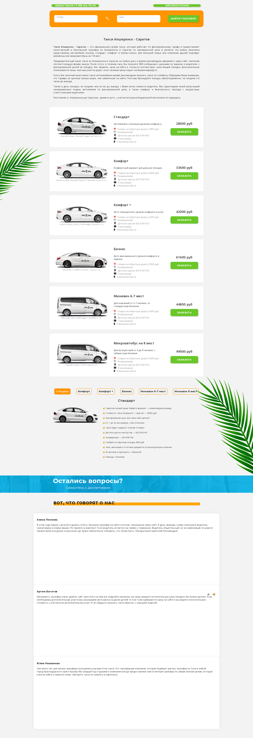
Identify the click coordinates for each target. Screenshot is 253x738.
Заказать (184, 131)
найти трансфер (183, 18)
